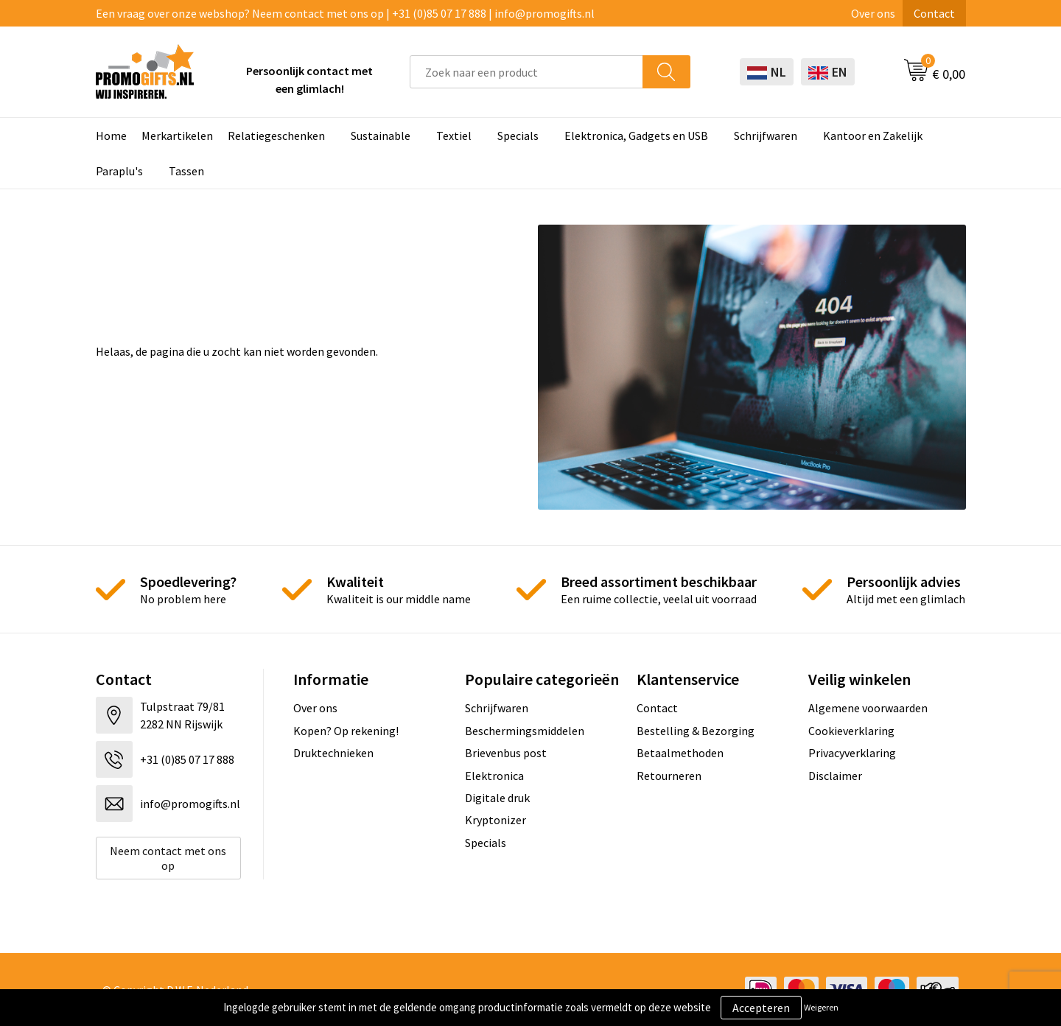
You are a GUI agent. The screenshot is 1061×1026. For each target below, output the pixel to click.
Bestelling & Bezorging (695, 730)
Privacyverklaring (852, 752)
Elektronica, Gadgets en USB (636, 135)
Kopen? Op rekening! (346, 730)
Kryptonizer (495, 819)
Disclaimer (835, 775)
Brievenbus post (506, 752)
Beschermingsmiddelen (524, 730)
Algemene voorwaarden (868, 707)
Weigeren (821, 1007)
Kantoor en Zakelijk (872, 135)
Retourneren (669, 775)
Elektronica (494, 775)
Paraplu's (119, 171)
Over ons (873, 13)
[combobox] (526, 71)
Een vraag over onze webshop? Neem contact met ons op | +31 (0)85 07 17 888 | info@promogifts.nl (345, 13)
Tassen (186, 171)
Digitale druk (497, 797)
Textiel (454, 135)
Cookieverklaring (851, 730)
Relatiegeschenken (276, 135)
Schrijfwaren (765, 135)
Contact (934, 13)
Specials (518, 135)
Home (111, 135)
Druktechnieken (333, 752)
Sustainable (380, 135)
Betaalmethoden (680, 752)
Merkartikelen (177, 135)
